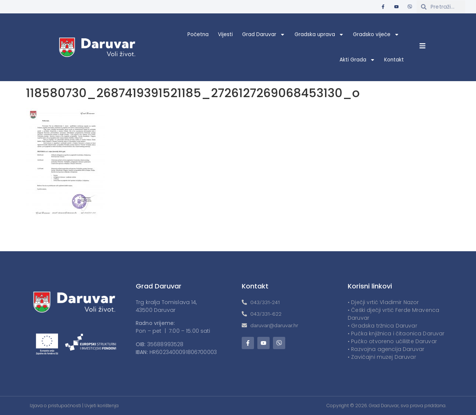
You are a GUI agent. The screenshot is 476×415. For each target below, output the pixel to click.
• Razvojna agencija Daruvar (386, 349)
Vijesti (225, 34)
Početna (198, 34)
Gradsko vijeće (376, 34)
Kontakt (394, 59)
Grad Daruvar (263, 34)
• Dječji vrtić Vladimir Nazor (383, 302)
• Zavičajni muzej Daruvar (382, 357)
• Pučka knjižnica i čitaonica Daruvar (396, 333)
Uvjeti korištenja (101, 405)
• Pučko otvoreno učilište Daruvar (392, 341)
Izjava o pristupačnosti (55, 405)
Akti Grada (357, 60)
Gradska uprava (319, 34)
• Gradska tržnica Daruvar (382, 325)
